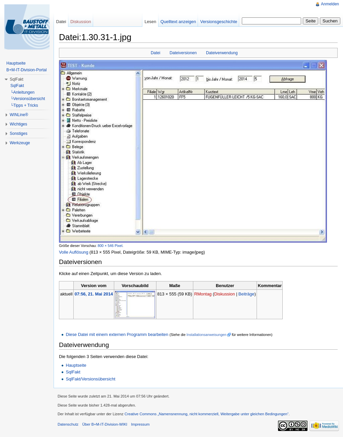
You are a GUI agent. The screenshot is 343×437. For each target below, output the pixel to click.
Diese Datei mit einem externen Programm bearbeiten (117, 334)
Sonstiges (18, 133)
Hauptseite (76, 365)
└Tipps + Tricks (24, 105)
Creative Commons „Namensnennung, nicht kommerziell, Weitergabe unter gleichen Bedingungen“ (207, 414)
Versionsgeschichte (218, 21)
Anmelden (330, 4)
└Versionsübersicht (27, 98)
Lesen (150, 21)
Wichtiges (18, 124)
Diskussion (224, 293)
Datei (155, 53)
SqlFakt (73, 371)
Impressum (140, 424)
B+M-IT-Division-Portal (26, 70)
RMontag (203, 293)
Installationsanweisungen (206, 335)
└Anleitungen (22, 92)
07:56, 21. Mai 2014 (94, 293)
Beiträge (246, 293)
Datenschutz (68, 424)
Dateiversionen (183, 53)
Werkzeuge (20, 143)
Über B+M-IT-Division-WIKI (104, 424)
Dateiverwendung (222, 53)
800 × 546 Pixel (110, 246)
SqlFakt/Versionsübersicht (90, 378)
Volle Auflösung (73, 252)
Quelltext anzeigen (178, 21)
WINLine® (19, 114)
